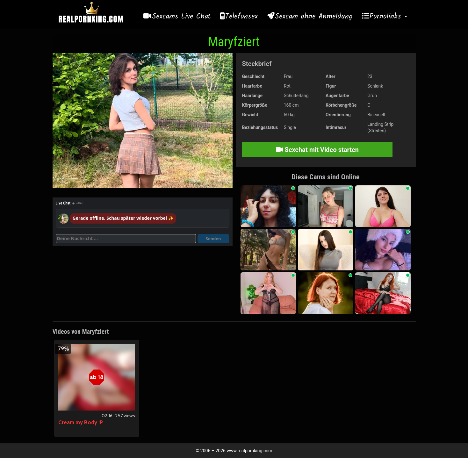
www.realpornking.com (249, 450)
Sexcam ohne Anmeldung (313, 16)
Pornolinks (388, 16)
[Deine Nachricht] (126, 238)
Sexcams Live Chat (181, 16)
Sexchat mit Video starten (317, 150)
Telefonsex (241, 16)
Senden (213, 238)
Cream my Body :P (80, 422)
